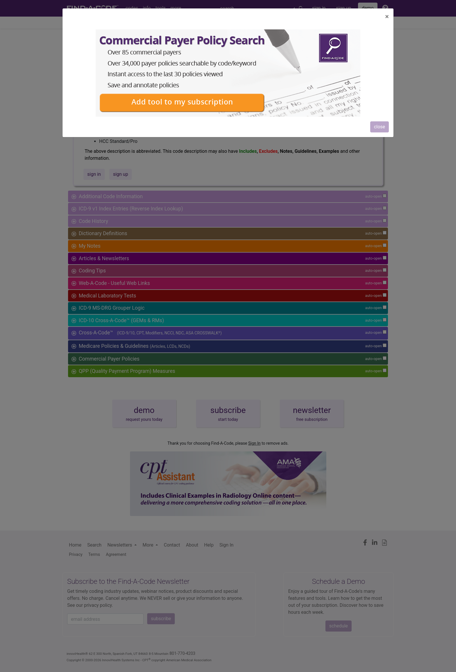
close (379, 127)
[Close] (386, 16)
